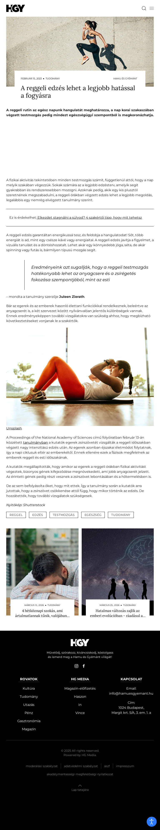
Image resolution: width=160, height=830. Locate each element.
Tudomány (29, 697)
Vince (80, 713)
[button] (152, 8)
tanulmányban (35, 442)
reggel (16, 515)
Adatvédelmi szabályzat (81, 766)
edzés (37, 515)
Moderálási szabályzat (42, 766)
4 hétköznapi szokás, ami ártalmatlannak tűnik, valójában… (42, 613)
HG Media (89, 755)
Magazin (29, 729)
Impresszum (125, 766)
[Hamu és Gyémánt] (15, 8)
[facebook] (84, 666)
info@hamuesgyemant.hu (131, 693)
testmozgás (64, 515)
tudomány (120, 515)
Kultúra (29, 688)
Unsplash (14, 428)
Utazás (28, 705)
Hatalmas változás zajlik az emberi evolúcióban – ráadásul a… (117, 613)
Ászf (107, 766)
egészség (93, 515)
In (80, 705)
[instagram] (76, 666)
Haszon (80, 697)
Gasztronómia (28, 721)
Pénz (29, 713)
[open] (152, 822)
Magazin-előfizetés (80, 688)
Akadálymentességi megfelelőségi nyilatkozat (80, 774)
